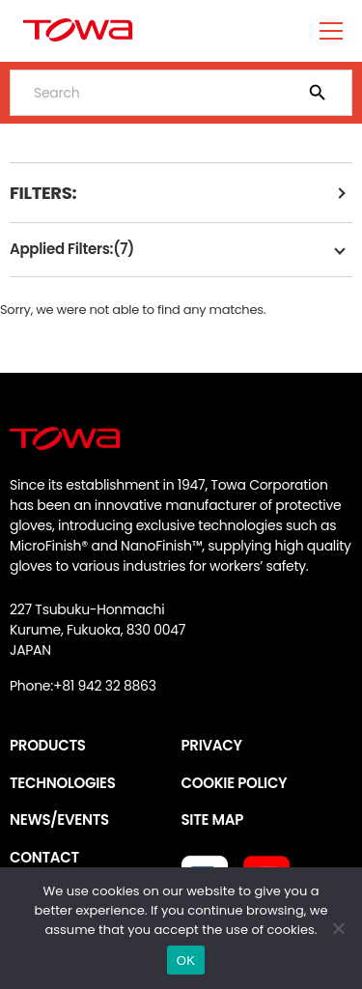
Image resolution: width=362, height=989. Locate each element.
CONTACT (44, 857)
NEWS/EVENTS (59, 819)
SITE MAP (212, 819)
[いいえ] (338, 928)
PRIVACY (211, 745)
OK (186, 960)
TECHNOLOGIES (63, 783)
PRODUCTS (48, 745)
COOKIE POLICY (234, 783)
